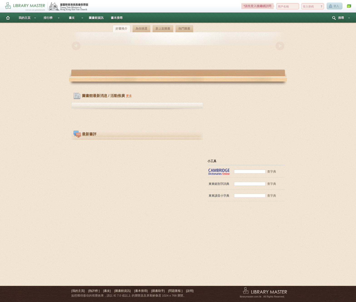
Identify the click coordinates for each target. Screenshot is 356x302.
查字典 (271, 171)
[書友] (107, 290)
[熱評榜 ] (94, 290)
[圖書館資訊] (122, 290)
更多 (129, 95)
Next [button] (279, 45)
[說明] (189, 290)
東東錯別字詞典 (219, 184)
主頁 (8, 17)
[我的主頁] (78, 290)
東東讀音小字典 (219, 195)
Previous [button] (76, 45)
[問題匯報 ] (175, 290)
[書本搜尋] (141, 290)
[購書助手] (158, 290)
